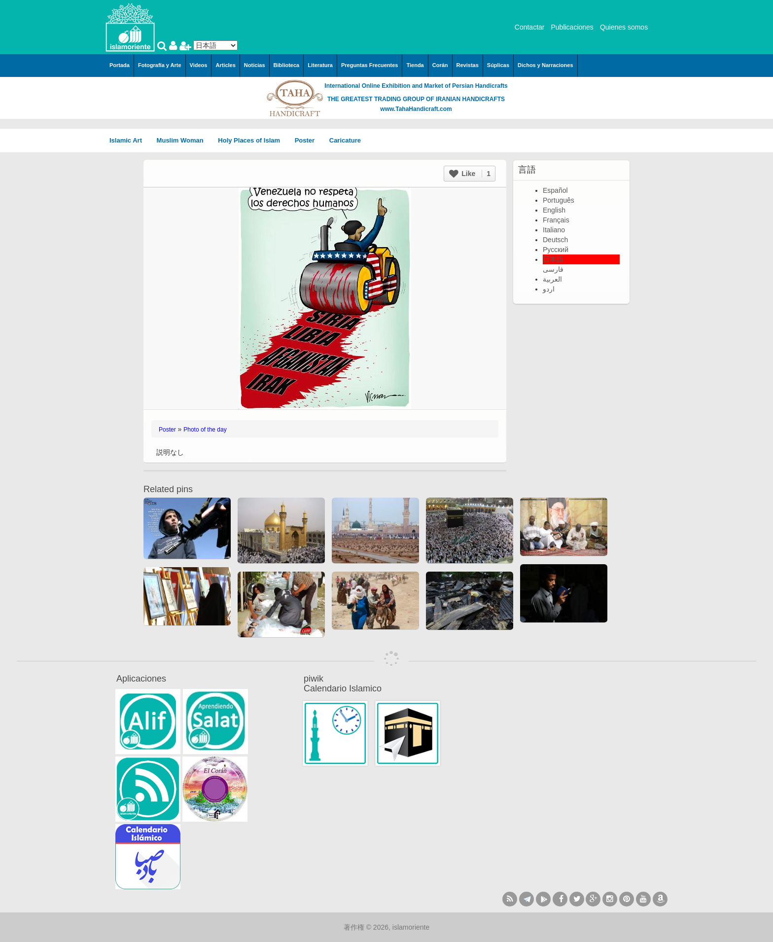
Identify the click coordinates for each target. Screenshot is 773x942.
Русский (555, 250)
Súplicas (498, 65)
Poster (308, 140)
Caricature (345, 140)
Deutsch (555, 240)
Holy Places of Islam (252, 140)
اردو (549, 289)
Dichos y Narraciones (545, 65)
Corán (440, 65)
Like (470, 173)
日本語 (553, 259)
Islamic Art (129, 140)
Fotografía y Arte (159, 65)
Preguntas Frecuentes (369, 65)
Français (556, 220)
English (554, 210)
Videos (199, 65)
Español (555, 190)
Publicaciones (572, 27)
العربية (552, 279)
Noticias (254, 65)
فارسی (553, 269)
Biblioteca (287, 65)
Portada (119, 65)
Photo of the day (204, 429)
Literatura (320, 65)
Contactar (530, 27)
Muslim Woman (184, 140)
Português (558, 200)
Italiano (554, 230)
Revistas (468, 65)
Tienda (414, 65)
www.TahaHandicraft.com (416, 109)
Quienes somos (624, 27)
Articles (225, 65)
